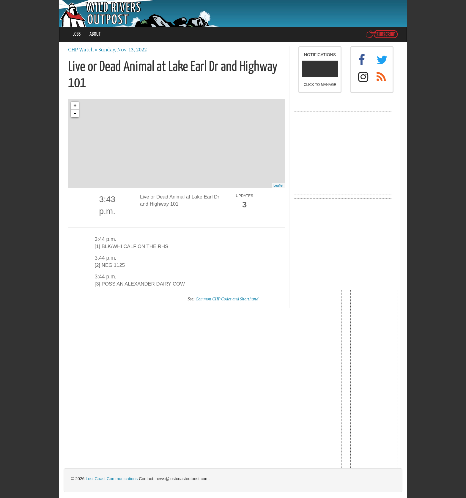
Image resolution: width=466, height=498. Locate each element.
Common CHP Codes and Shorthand (227, 299)
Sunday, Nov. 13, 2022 (122, 49)
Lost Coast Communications (112, 478)
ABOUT (95, 34)
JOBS (77, 34)
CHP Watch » (82, 49)
